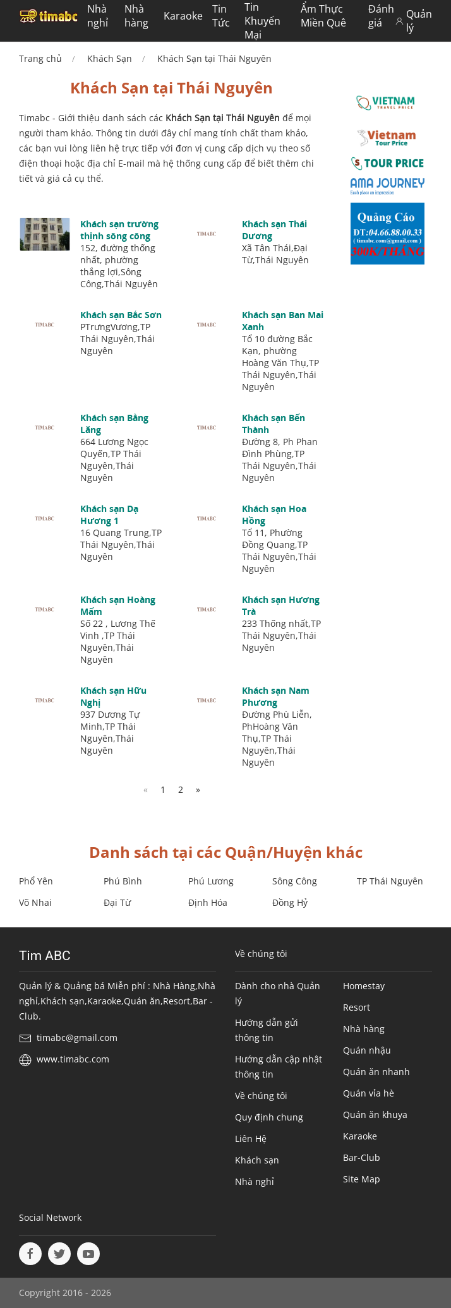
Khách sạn (257, 1160)
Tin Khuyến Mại (262, 21)
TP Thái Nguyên (390, 881)
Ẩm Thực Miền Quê (323, 16)
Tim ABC (45, 955)
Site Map (361, 1179)
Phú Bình (123, 881)
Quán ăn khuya (375, 1115)
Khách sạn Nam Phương (276, 696)
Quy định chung (269, 1117)
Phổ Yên (36, 881)
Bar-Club (361, 1157)
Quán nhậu (367, 1050)
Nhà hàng (136, 16)
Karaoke (183, 16)
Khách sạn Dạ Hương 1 (109, 514)
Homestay (364, 986)
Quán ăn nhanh (376, 1072)
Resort (356, 1007)
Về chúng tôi (261, 1096)
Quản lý (413, 21)
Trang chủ (40, 58)
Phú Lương (211, 881)
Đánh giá (381, 16)
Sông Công (294, 881)
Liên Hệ (251, 1138)
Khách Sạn (109, 58)
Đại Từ (117, 902)
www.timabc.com (73, 1059)
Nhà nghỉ (97, 16)
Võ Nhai (35, 902)
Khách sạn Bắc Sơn (121, 315)
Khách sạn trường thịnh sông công (119, 230)
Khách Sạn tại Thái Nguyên (214, 58)
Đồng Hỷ (290, 902)
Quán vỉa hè (368, 1093)
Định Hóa (207, 902)
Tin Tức (221, 16)
